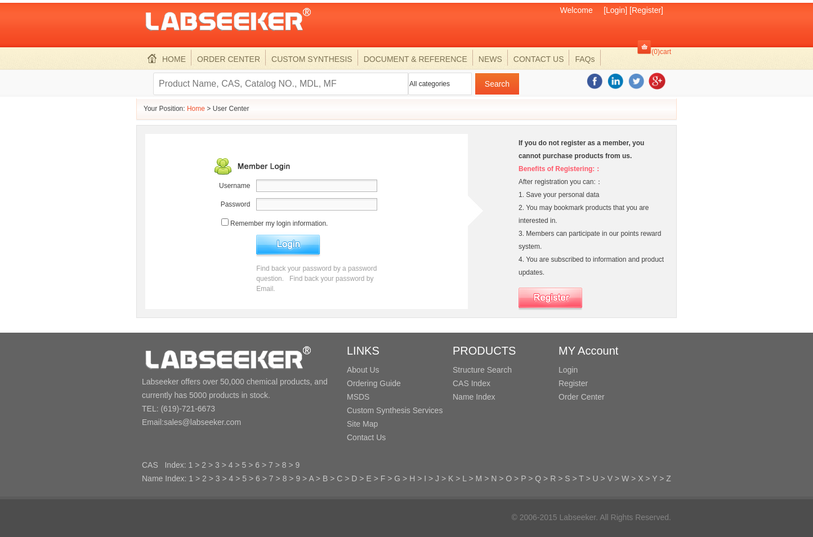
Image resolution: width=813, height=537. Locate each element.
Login (568, 369)
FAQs (585, 59)
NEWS (490, 59)
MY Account (588, 350)
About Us (363, 369)
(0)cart (661, 52)
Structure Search (482, 369)
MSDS (358, 396)
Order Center (582, 396)
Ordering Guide (374, 383)
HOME (167, 59)
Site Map (362, 423)
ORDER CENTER (228, 59)
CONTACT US (538, 59)
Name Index (474, 396)
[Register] (646, 10)
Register (573, 383)
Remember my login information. (279, 223)
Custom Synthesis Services (395, 410)
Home (196, 109)
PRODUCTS (484, 350)
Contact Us (366, 437)
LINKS (363, 350)
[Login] (615, 10)
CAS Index (471, 383)
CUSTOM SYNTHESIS (311, 59)
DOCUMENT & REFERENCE (415, 59)
